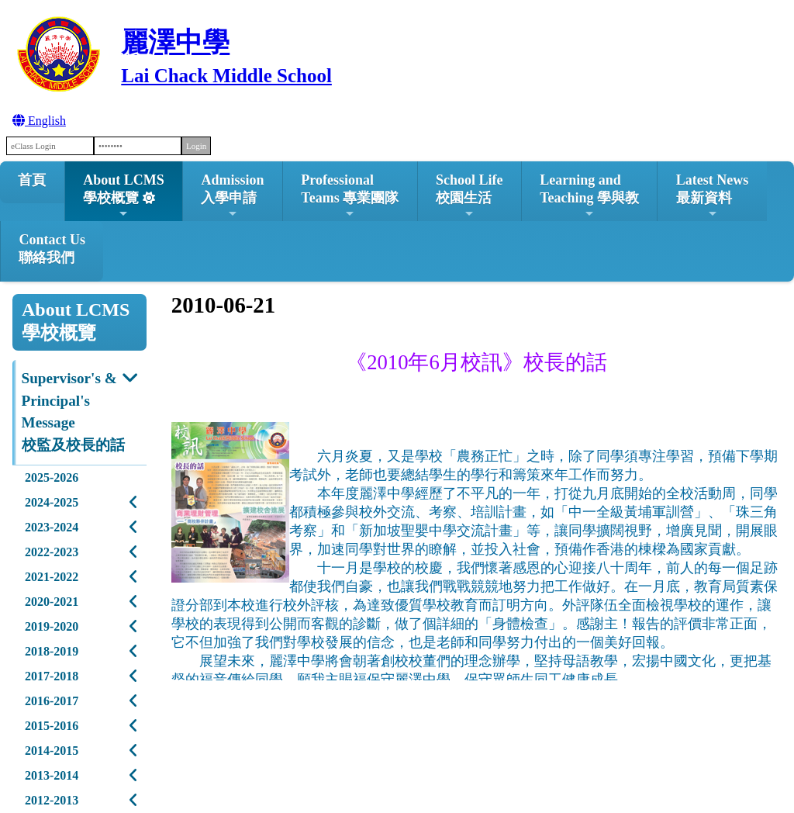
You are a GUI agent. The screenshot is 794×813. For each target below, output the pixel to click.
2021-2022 (51, 576)
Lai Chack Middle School (226, 75)
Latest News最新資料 (712, 196)
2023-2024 (51, 527)
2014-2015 (51, 750)
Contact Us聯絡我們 (52, 248)
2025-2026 (51, 477)
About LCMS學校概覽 (123, 196)
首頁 (32, 180)
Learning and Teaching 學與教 (589, 196)
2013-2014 (51, 775)
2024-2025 (51, 502)
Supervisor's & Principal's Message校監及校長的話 (73, 411)
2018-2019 (51, 651)
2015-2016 (51, 725)
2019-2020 (51, 626)
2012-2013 (51, 800)
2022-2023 (51, 552)
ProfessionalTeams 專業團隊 (350, 196)
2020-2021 (51, 601)
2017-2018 (51, 676)
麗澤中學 (175, 42)
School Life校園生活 (469, 196)
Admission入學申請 (232, 196)
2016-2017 (51, 700)
